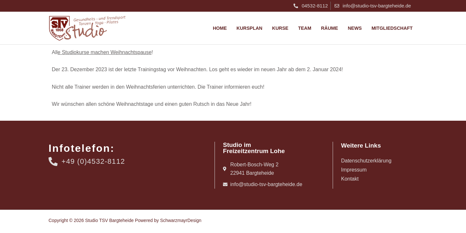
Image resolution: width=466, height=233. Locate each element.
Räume (329, 28)
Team (304, 28)
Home (220, 28)
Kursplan (249, 28)
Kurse (280, 28)
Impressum (354, 169)
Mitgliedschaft (392, 28)
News (355, 28)
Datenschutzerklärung (366, 160)
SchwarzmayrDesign (181, 220)
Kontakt (350, 179)
